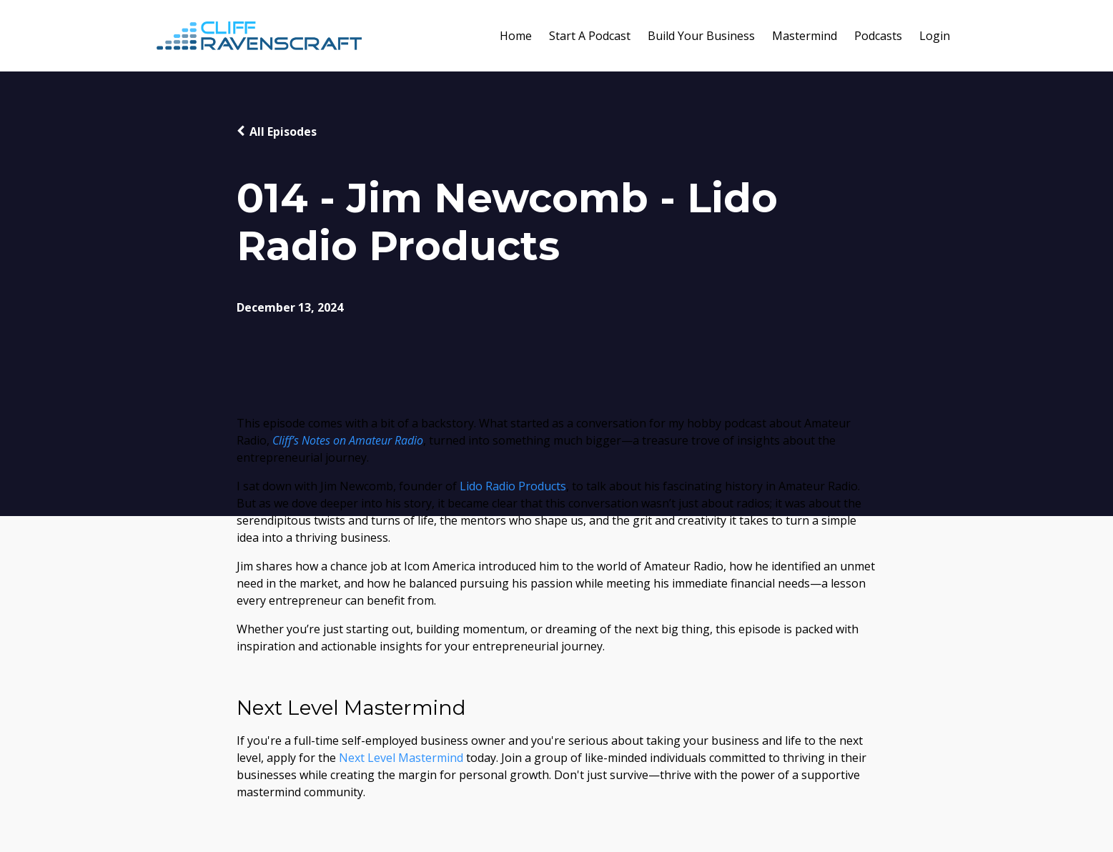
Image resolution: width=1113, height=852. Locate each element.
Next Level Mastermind (401, 758)
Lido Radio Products (513, 486)
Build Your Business (701, 36)
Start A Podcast (589, 36)
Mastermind (804, 36)
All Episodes (283, 131)
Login (934, 36)
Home (516, 36)
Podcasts (878, 36)
